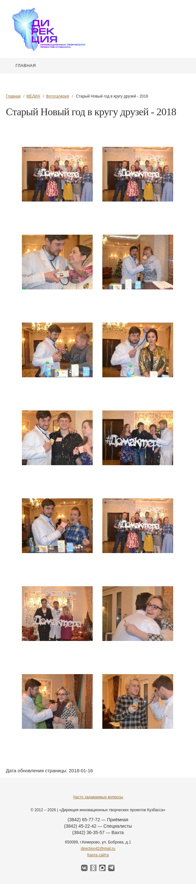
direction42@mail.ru (98, 848)
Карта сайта (98, 855)
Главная (25, 65)
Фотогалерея (57, 96)
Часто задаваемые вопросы (98, 797)
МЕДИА (33, 96)
